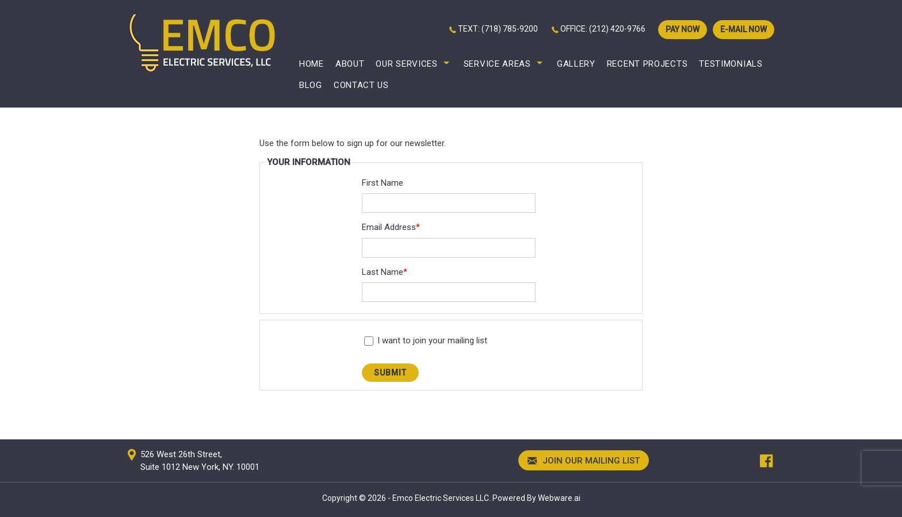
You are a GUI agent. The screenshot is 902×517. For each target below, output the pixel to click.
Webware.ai (559, 498)
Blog (310, 85)
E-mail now (743, 29)
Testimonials (730, 64)
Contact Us (361, 85)
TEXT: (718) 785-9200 (498, 28)
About (350, 64)
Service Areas (497, 64)
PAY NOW (683, 29)
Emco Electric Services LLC (440, 498)
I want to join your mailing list (425, 340)
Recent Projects (647, 64)
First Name (382, 183)
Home (311, 64)
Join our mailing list (584, 461)
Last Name (384, 272)
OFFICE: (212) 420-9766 (602, 28)
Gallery (576, 64)
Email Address (391, 227)
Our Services (406, 64)
